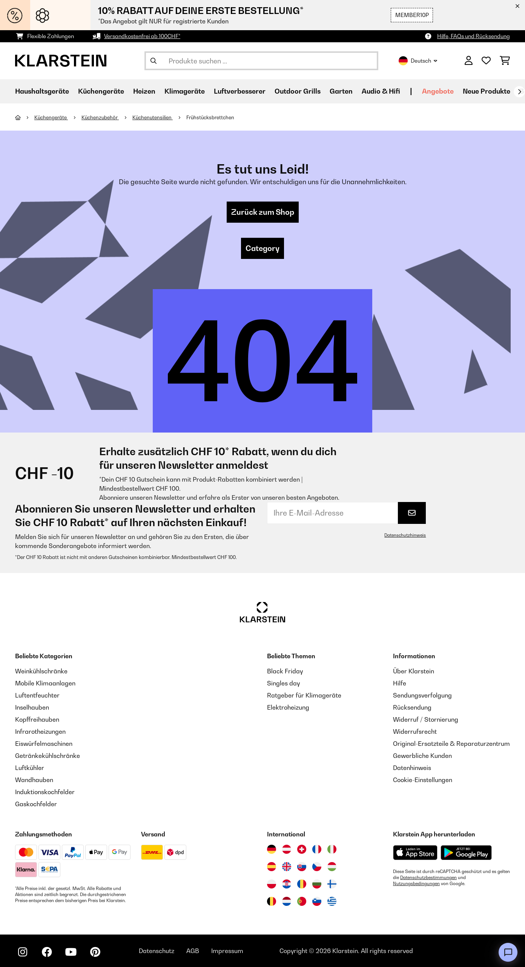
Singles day (283, 683)
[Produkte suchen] (261, 60)
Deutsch (418, 60)
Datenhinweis (412, 767)
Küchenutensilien (152, 117)
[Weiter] (519, 91)
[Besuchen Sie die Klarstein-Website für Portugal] (301, 901)
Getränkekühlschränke (47, 755)
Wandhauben (34, 780)
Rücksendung (412, 707)
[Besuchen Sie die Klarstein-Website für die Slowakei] (301, 866)
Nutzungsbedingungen (416, 883)
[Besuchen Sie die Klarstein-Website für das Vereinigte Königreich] (286, 866)
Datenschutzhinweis (405, 535)
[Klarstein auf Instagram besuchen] (22, 952)
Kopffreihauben (37, 719)
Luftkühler (29, 767)
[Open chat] (508, 952)
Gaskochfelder (36, 804)
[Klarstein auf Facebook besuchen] (46, 952)
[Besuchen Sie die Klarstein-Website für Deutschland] (271, 849)
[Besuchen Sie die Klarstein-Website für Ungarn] (331, 866)
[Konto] (469, 61)
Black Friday (285, 671)
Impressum (227, 951)
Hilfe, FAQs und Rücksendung (473, 36)
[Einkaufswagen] (505, 61)
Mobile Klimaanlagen (45, 683)
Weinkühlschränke (41, 671)
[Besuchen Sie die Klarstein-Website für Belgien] (271, 901)
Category (262, 248)
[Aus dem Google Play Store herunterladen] (466, 852)
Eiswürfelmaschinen (43, 743)
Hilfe (399, 683)
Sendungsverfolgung (422, 695)
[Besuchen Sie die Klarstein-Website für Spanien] (271, 866)
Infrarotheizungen (40, 731)
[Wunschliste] (486, 61)
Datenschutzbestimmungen (428, 877)
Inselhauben (32, 707)
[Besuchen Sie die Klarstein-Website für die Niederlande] (286, 901)
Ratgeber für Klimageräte (304, 695)
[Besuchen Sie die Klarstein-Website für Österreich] (286, 849)
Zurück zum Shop (262, 212)
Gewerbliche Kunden (422, 755)
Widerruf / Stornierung (425, 719)
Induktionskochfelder (45, 792)
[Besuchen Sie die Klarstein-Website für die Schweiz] (301, 849)
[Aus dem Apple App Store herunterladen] (415, 852)
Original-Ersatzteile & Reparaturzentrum (451, 743)
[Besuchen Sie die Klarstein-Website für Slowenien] (316, 901)
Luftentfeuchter (37, 695)
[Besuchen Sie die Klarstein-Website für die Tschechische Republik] (316, 866)
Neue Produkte (486, 91)
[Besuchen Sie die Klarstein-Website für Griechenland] (331, 901)
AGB (192, 951)
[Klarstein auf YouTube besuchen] (70, 952)
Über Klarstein (413, 671)
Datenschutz (156, 951)
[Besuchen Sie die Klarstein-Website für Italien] (331, 849)
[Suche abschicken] (153, 60)
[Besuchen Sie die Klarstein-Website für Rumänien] (301, 883)
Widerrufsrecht (415, 731)
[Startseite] (24, 117)
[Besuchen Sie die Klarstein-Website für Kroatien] (286, 883)
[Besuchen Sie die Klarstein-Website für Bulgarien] (316, 883)
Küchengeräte (51, 117)
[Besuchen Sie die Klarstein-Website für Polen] (271, 883)
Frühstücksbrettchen (210, 117)
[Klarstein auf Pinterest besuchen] (95, 952)
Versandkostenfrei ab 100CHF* (142, 36)
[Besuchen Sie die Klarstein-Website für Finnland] (331, 883)
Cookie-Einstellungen (422, 780)
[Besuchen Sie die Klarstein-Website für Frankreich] (316, 849)
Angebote (438, 91)
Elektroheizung (288, 707)
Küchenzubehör (100, 117)
